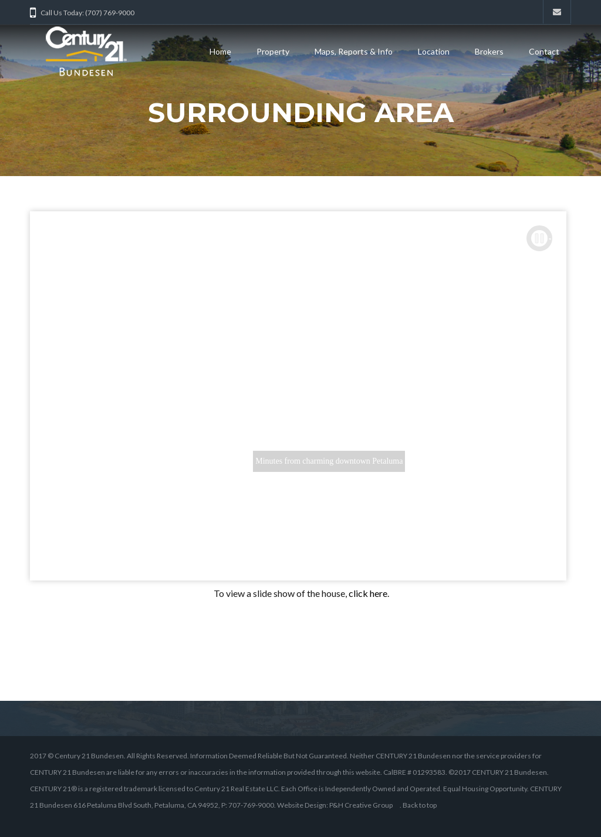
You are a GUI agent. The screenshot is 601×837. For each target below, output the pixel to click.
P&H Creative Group (361, 805)
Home (220, 51)
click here (368, 593)
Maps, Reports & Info (354, 51)
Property (272, 51)
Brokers (489, 51)
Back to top (420, 805)
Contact (544, 51)
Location (434, 51)
